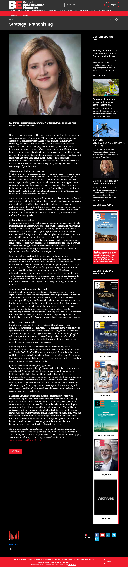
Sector (93, 10)
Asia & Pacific (106, 339)
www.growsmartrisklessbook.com (25, 440)
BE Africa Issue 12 (106, 418)
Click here (72, 565)
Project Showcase (39, 10)
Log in (113, 5)
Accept (109, 562)
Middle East (106, 378)
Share (16, 451)
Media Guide (104, 10)
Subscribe (24, 16)
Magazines (84, 10)
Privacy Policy (14, 544)
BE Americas (106, 299)
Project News (23, 10)
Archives (106, 499)
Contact (14, 16)
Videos (62, 10)
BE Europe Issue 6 (106, 457)
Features (53, 10)
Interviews (72, 10)
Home (13, 10)
